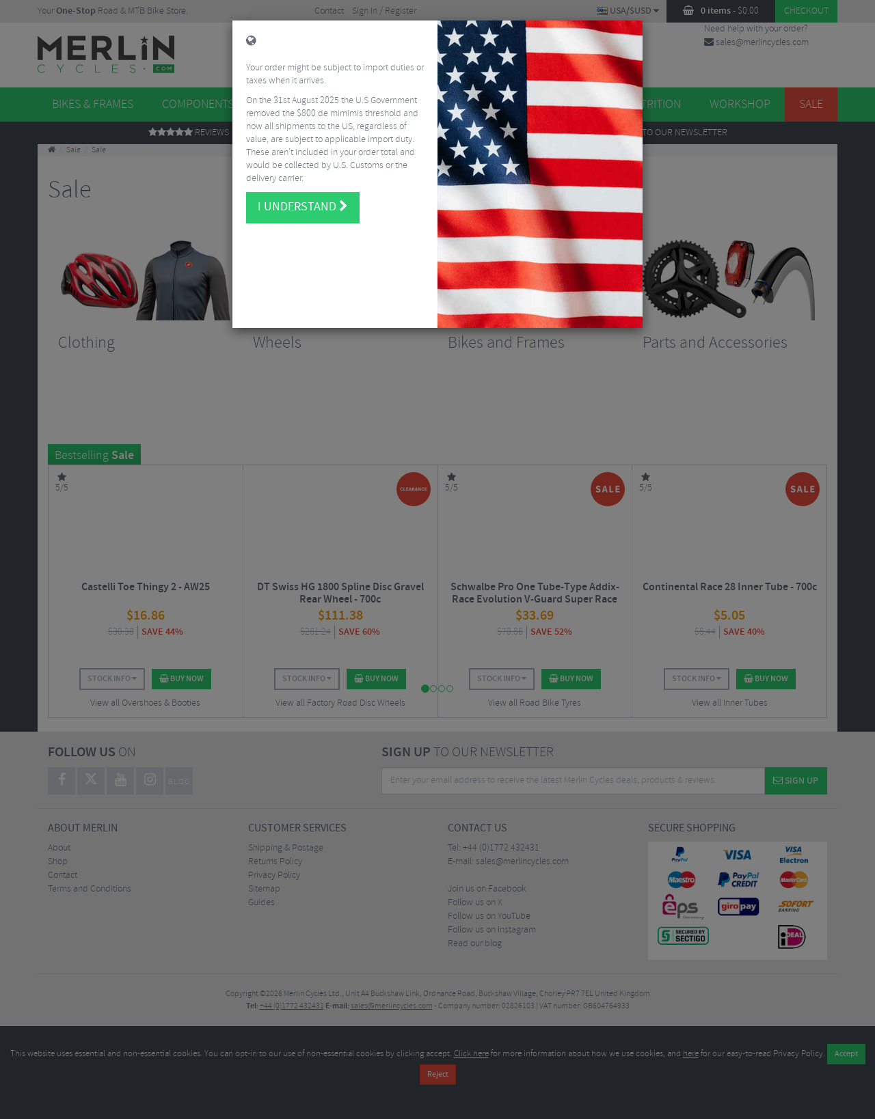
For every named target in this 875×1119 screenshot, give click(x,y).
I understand (303, 198)
